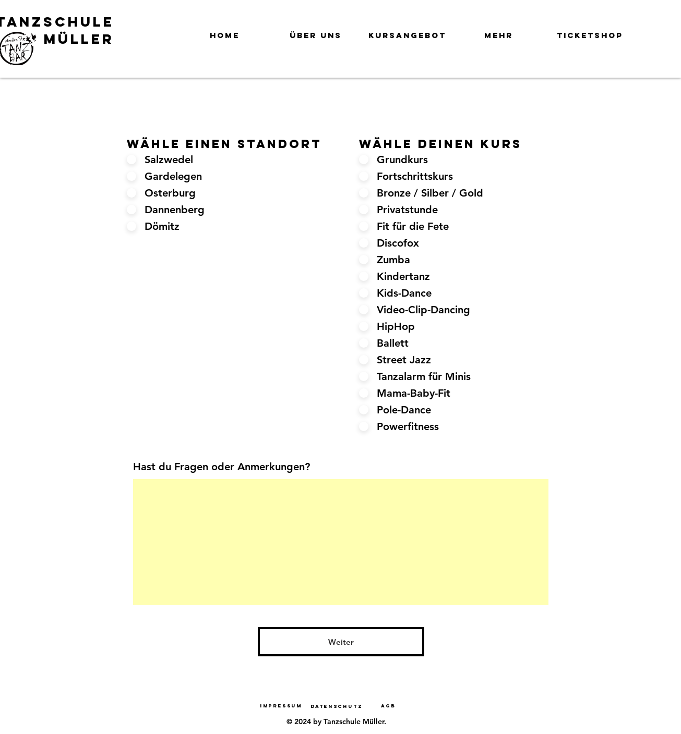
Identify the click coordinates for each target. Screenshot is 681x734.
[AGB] (389, 705)
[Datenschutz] (336, 705)
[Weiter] (341, 641)
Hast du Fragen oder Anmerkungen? (221, 466)
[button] (316, 30)
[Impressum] (281, 705)
